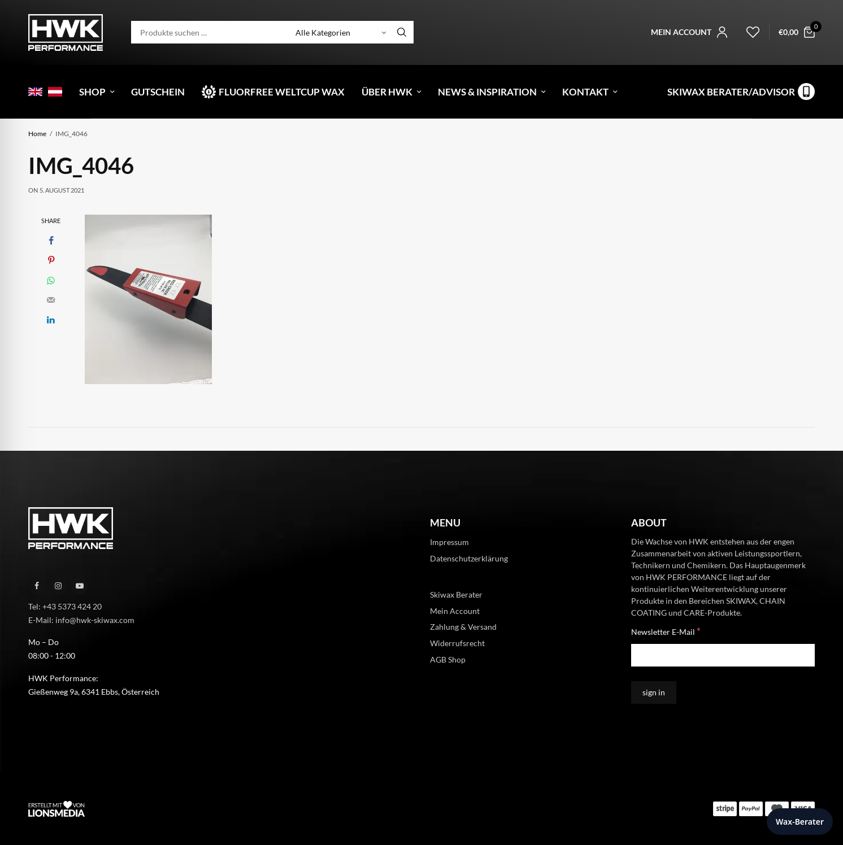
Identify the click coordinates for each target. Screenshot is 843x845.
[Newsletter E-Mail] (723, 655)
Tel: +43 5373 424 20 (65, 606)
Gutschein (158, 92)
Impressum (449, 542)
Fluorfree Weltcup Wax (282, 92)
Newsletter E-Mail (666, 631)
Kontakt (585, 92)
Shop (92, 92)
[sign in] (653, 692)
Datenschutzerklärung (469, 558)
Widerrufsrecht (457, 643)
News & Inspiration (487, 92)
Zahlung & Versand (463, 626)
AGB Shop (448, 659)
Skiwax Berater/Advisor (731, 92)
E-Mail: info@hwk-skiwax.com (81, 619)
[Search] (401, 32)
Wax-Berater (800, 821)
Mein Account (455, 610)
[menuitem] (35, 92)
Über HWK (387, 92)
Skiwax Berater (456, 594)
